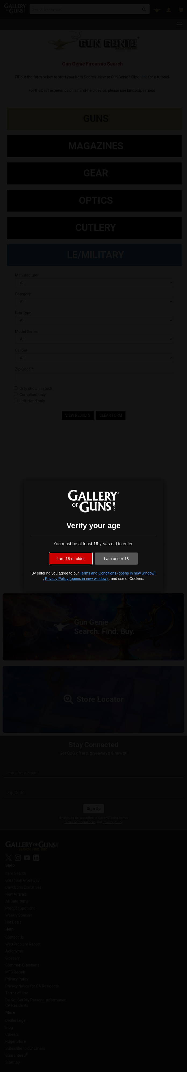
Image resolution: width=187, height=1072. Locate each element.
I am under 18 (116, 558)
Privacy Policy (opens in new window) (77, 578)
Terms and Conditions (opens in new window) (118, 573)
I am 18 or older (70, 558)
